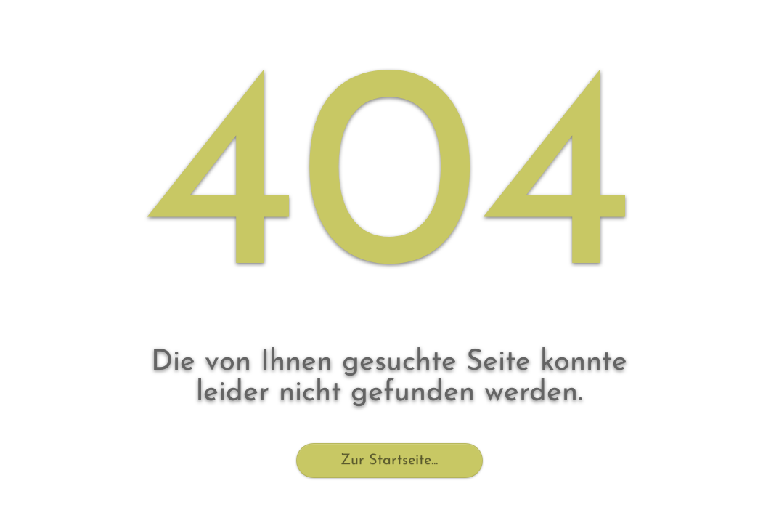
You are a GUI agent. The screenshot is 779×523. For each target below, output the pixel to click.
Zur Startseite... (389, 460)
